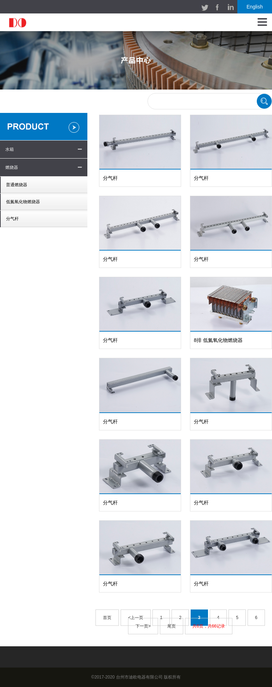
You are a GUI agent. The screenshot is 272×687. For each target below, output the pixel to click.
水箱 (9, 149)
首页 (107, 617)
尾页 (171, 626)
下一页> (143, 626)
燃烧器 (11, 167)
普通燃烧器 (16, 184)
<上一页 (135, 617)
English (255, 7)
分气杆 (12, 218)
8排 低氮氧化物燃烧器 (218, 340)
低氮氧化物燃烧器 (23, 201)
